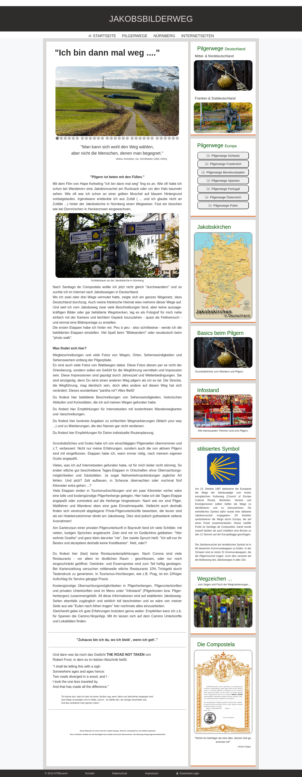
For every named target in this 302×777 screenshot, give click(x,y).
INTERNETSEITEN (197, 36)
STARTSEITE (102, 36)
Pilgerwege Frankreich (223, 164)
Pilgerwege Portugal (223, 189)
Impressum (151, 773)
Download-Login (187, 773)
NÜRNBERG (164, 36)
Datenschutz (119, 773)
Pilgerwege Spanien (223, 180)
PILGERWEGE (135, 36)
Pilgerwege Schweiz (223, 155)
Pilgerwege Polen (223, 205)
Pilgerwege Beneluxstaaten (223, 172)
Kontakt (89, 773)
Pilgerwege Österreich (223, 197)
